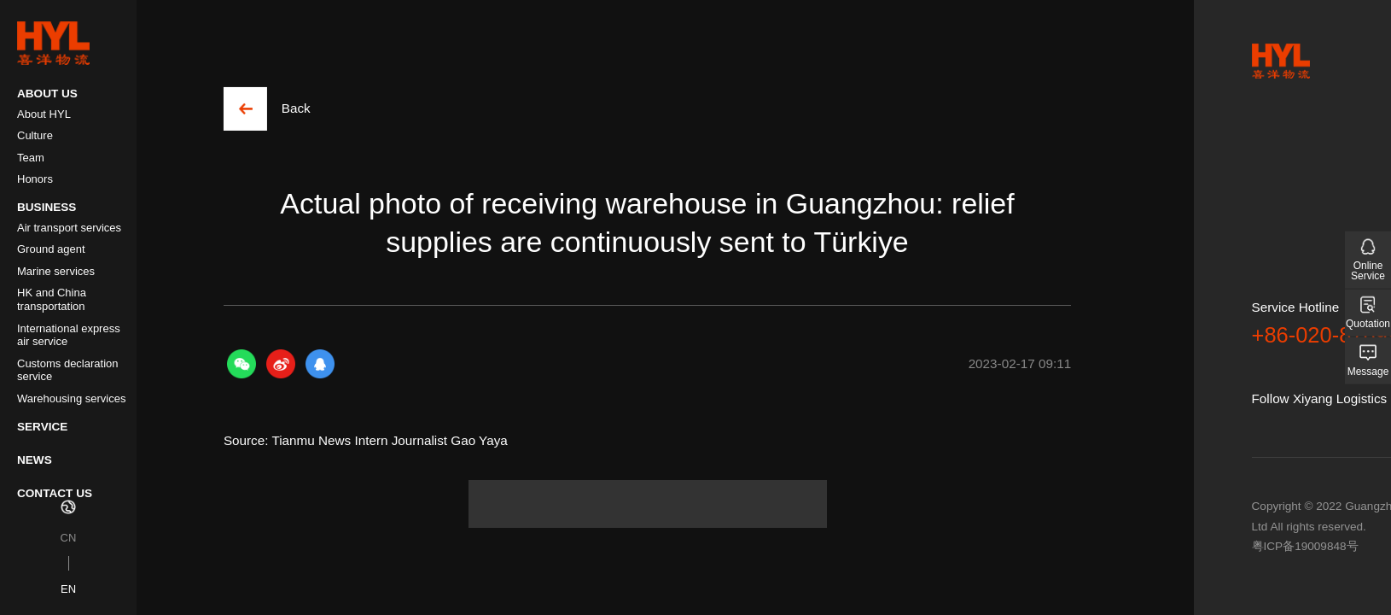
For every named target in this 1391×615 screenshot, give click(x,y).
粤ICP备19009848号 (1305, 546)
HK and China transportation (51, 299)
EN (68, 589)
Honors (35, 179)
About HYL (44, 114)
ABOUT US (47, 93)
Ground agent (51, 249)
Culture (35, 135)
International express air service (68, 335)
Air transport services (69, 227)
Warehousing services (71, 398)
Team (30, 157)
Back (296, 108)
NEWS (34, 460)
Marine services (56, 271)
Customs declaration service (68, 370)
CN (69, 537)
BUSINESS (46, 207)
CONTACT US (54, 493)
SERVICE (42, 426)
